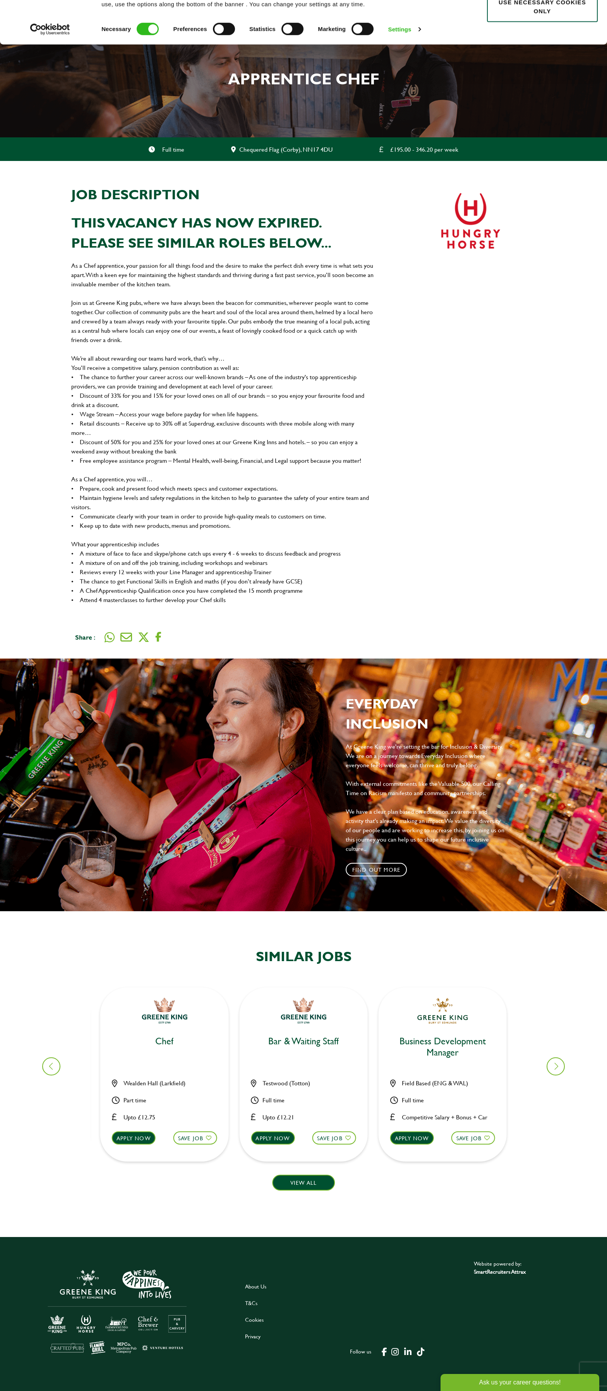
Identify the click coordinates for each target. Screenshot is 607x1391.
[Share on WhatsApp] (110, 637)
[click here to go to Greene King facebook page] (384, 1351)
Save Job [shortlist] (195, 1138)
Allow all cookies (542, 20)
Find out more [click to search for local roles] (376, 870)
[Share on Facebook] (158, 637)
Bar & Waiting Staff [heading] (169, 1041)
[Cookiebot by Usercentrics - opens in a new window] (50, 72)
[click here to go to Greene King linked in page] (408, 1351)
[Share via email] (126, 637)
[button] (169, 1145)
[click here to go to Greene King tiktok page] (420, 1351)
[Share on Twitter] (143, 637)
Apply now (138, 1138)
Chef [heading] (308, 1041)
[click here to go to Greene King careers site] (117, 1311)
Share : (85, 637)
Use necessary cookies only (542, 49)
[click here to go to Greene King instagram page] (395, 1351)
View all (303, 1183)
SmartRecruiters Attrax (500, 1272)
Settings (400, 71)
